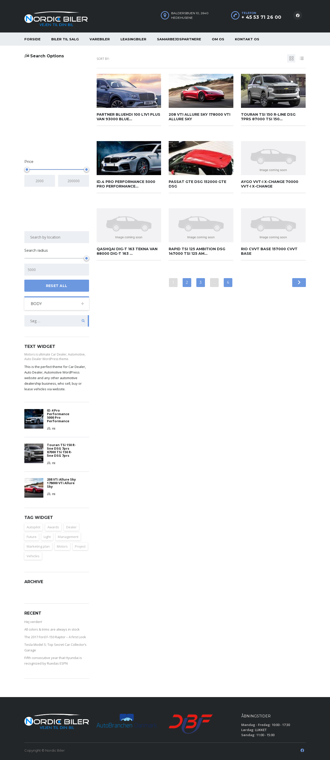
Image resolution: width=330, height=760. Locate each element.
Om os (218, 39)
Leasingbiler (133, 39)
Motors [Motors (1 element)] (62, 546)
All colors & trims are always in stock (52, 629)
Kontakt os (247, 39)
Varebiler (100, 39)
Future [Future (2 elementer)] (32, 536)
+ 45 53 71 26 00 (261, 17)
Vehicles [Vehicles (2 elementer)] (33, 556)
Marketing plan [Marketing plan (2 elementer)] (38, 546)
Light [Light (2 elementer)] (47, 536)
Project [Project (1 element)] (80, 546)
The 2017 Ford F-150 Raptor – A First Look (55, 637)
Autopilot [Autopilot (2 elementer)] (33, 527)
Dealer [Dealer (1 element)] (71, 527)
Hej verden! (33, 621)
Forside (32, 39)
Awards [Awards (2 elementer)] (53, 527)
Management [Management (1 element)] (68, 536)
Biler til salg (65, 39)
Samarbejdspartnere (179, 39)
